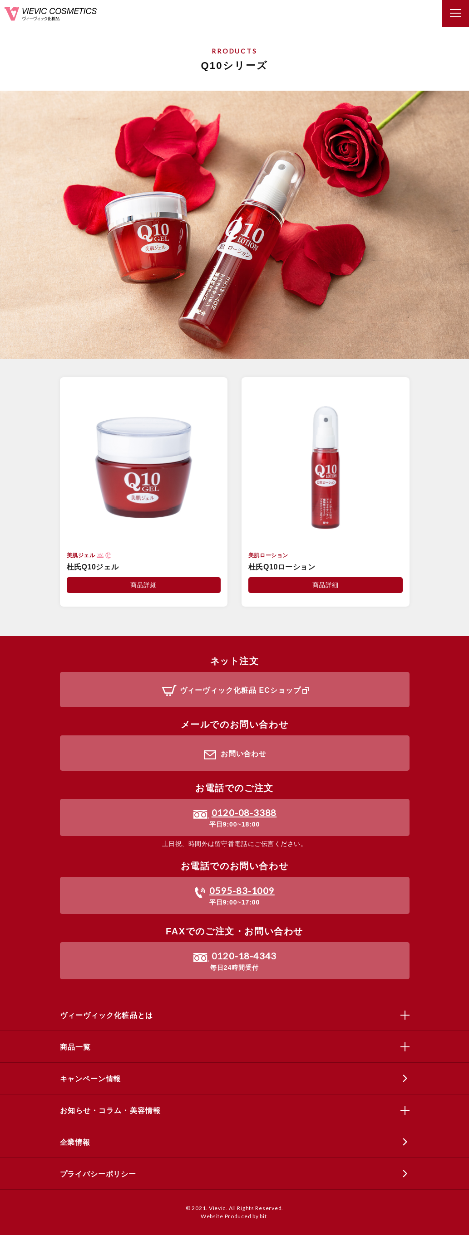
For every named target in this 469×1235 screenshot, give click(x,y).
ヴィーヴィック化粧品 (51, 14)
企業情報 (75, 1142)
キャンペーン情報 (90, 1079)
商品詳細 (143, 584)
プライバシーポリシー (98, 1174)
